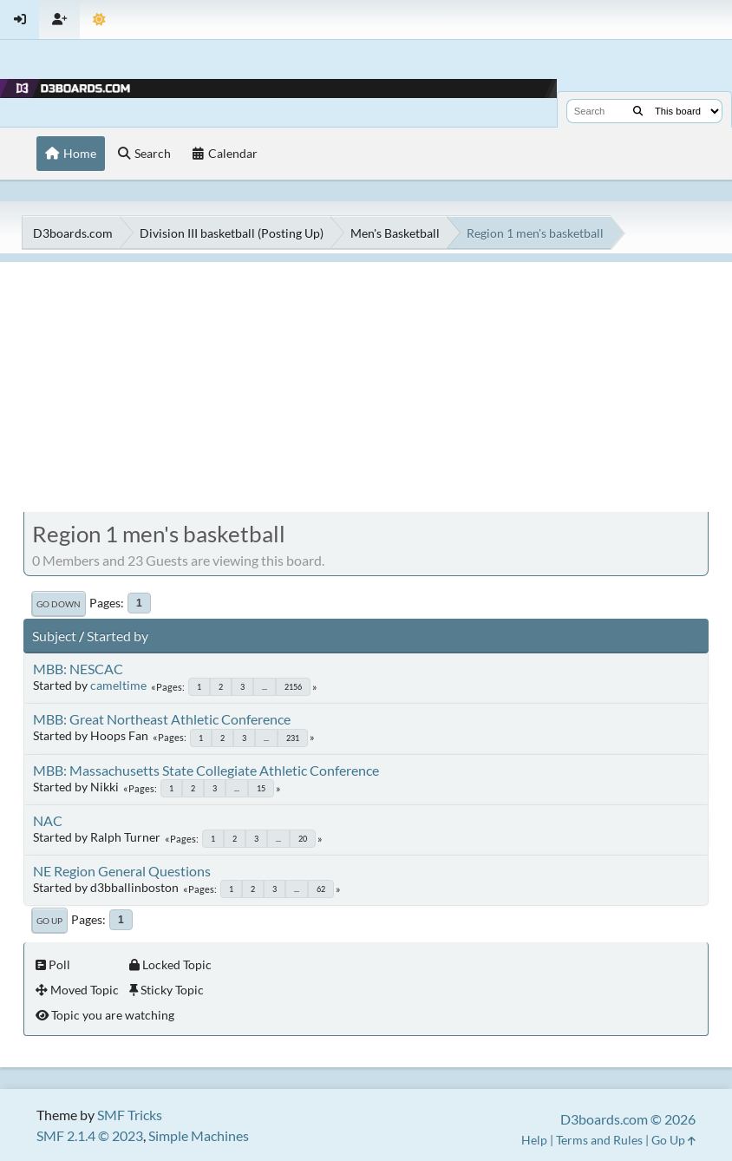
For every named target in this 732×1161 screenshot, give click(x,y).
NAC (47, 820)
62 (321, 889)
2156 (293, 687)
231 (292, 738)
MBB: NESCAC (78, 668)
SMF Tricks (129, 1114)
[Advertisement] (366, 383)
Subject (54, 635)
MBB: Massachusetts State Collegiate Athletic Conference (206, 770)
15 (261, 788)
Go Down (58, 604)
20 (302, 838)
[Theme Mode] (99, 19)
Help (534, 1139)
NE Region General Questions (122, 871)
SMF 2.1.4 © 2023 (89, 1135)
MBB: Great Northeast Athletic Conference (162, 719)
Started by (117, 635)
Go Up (49, 920)
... (264, 687)
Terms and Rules (599, 1139)
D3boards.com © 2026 (628, 1119)
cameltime (118, 685)
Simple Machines (198, 1135)
